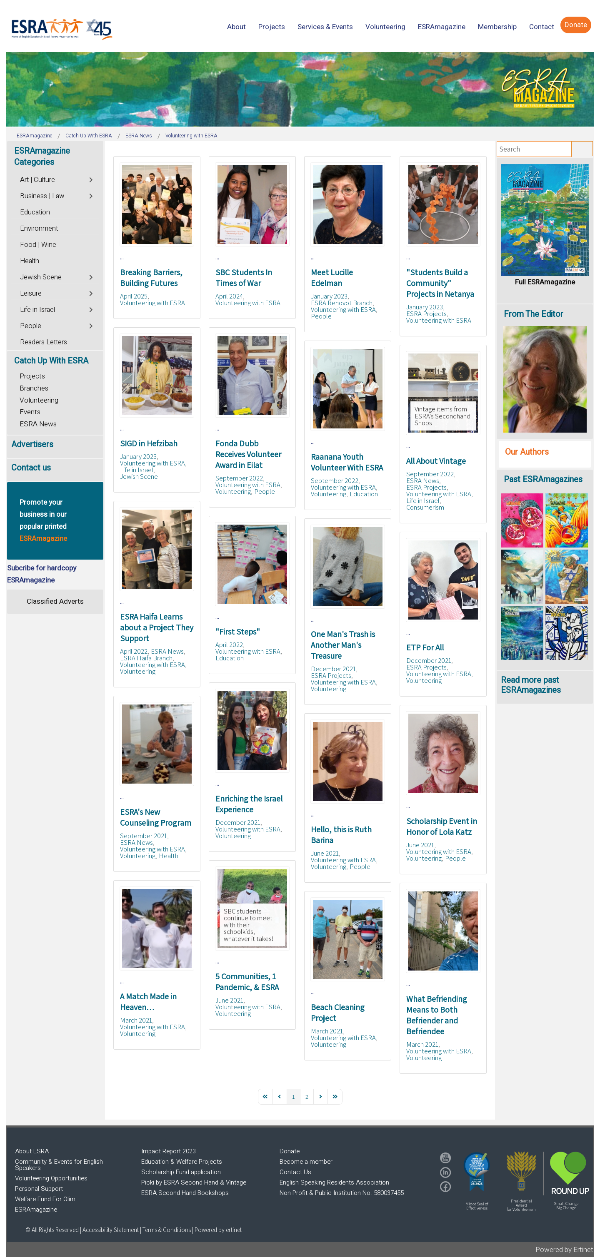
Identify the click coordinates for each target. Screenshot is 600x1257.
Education (364, 493)
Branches (34, 388)
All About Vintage (436, 461)
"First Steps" (237, 631)
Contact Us (295, 1172)
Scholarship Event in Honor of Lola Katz (441, 826)
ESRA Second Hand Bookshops (185, 1192)
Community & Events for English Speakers (59, 1164)
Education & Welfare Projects (181, 1161)
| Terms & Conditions (165, 1230)
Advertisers (32, 444)
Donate (290, 1151)
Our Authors (527, 452)
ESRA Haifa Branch (146, 658)
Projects (32, 376)
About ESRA (32, 1151)
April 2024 (229, 296)
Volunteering (233, 491)
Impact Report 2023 (168, 1151)
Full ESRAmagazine (545, 282)
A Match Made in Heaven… (148, 1002)
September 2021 (143, 835)
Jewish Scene (139, 476)
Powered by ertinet (218, 1230)
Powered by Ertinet (564, 1250)
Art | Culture (37, 180)
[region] (300, 89)
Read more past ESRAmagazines (531, 685)
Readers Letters (43, 342)
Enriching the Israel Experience (248, 804)
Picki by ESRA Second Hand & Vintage (193, 1182)
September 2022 (239, 478)
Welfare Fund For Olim (45, 1199)
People (321, 316)
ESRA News (422, 480)
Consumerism (425, 507)
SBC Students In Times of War (243, 278)
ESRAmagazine (36, 1209)
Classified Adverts (55, 601)
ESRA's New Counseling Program (155, 817)
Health (168, 855)
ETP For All (425, 647)
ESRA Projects (426, 313)
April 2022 (134, 651)
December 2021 (333, 668)
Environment (39, 229)
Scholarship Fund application (181, 1172)
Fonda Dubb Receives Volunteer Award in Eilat (248, 454)
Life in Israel (136, 469)
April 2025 (134, 296)
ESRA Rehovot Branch (341, 302)
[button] (477, 1171)
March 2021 (136, 1020)
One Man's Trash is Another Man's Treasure (343, 645)
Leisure (31, 294)
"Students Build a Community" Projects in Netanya (440, 283)
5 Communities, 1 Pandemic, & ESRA (247, 982)
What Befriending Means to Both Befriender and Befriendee (436, 1015)
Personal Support (39, 1188)
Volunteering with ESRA (152, 302)
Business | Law (42, 196)
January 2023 (329, 296)
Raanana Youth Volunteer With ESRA (347, 462)
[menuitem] (236, 27)
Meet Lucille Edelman (332, 278)
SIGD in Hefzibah (149, 443)
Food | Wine (38, 245)
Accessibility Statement (111, 1230)
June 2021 (420, 844)
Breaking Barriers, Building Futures (151, 278)
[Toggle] (91, 179)
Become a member (306, 1161)
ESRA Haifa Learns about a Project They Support (156, 627)
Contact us (31, 468)
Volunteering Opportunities (51, 1178)
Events (30, 412)
